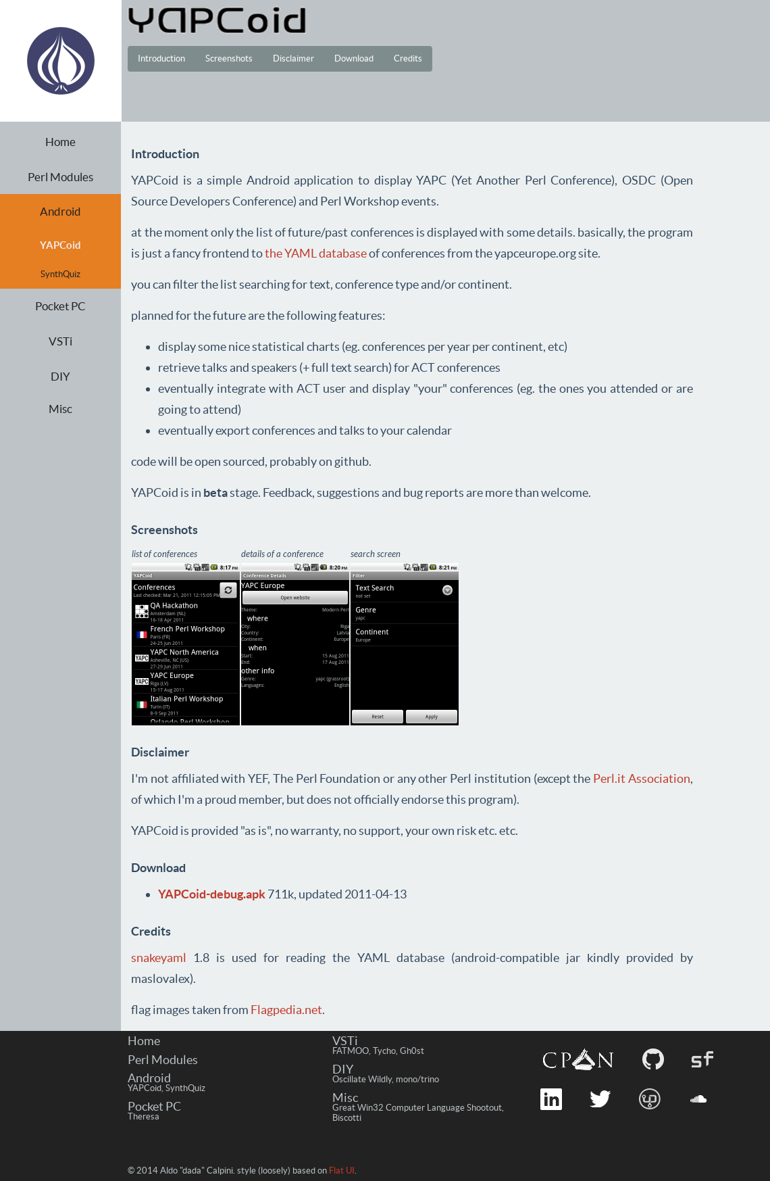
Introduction (161, 58)
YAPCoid (144, 1088)
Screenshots (229, 58)
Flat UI (342, 1170)
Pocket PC (60, 305)
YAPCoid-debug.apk (211, 894)
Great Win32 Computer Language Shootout (417, 1108)
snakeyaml (158, 957)
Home (60, 141)
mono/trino (417, 1079)
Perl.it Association (641, 778)
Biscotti (346, 1118)
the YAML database (316, 253)
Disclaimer (293, 58)
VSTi (60, 341)
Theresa (143, 1116)
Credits (408, 58)
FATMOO (350, 1051)
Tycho (384, 1051)
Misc (60, 408)
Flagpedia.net (286, 1010)
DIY (60, 376)
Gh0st (412, 1051)
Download (354, 58)
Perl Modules (60, 176)
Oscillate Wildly (362, 1079)
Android (60, 211)
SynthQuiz (60, 274)
